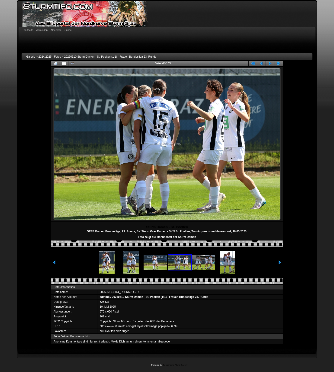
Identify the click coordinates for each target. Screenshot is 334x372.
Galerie (30, 56)
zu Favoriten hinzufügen (114, 331)
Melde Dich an (120, 341)
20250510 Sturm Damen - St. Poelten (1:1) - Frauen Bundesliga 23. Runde (110, 56)
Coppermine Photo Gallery (175, 365)
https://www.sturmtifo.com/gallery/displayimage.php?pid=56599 (138, 326)
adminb (105, 297)
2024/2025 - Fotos (49, 56)
